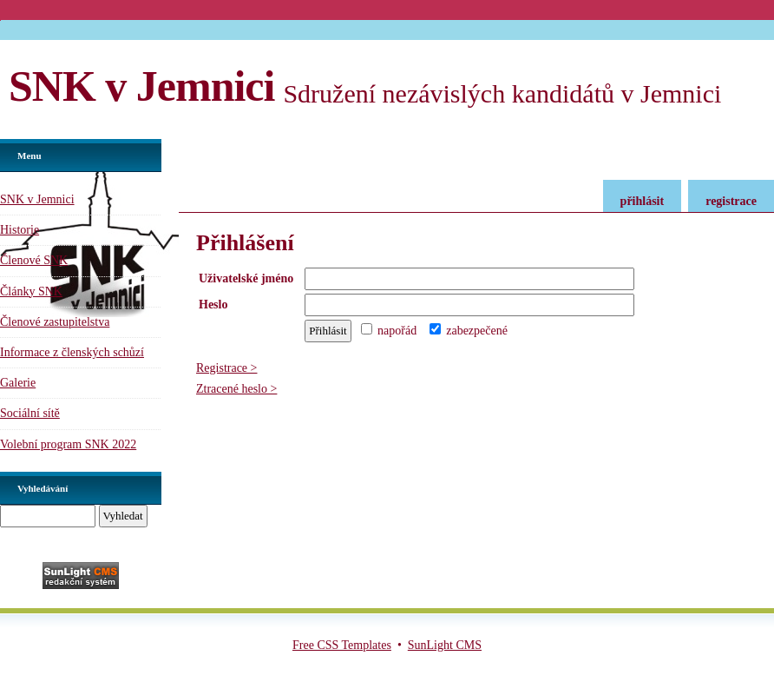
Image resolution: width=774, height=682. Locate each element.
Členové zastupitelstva (54, 321)
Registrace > (226, 367)
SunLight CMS (445, 645)
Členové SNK (34, 260)
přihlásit (642, 201)
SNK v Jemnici (141, 86)
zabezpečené (469, 330)
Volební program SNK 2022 (68, 444)
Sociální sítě (30, 413)
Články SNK (31, 291)
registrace (731, 201)
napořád (389, 330)
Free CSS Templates (341, 645)
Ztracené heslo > (236, 388)
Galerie (18, 382)
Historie (19, 229)
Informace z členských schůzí (72, 352)
